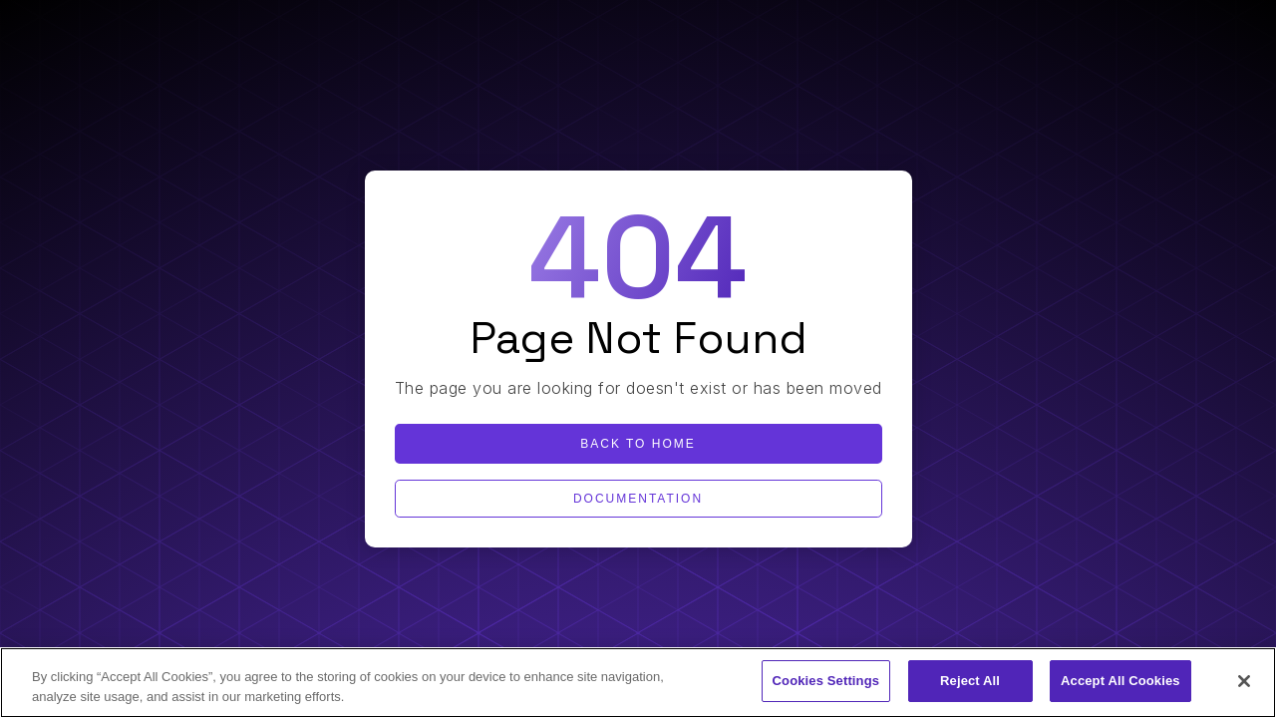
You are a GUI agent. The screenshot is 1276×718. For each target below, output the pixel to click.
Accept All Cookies (1120, 680)
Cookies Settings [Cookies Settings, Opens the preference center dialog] (826, 680)
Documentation (638, 499)
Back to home (638, 444)
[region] (638, 682)
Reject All (970, 680)
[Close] (1244, 681)
